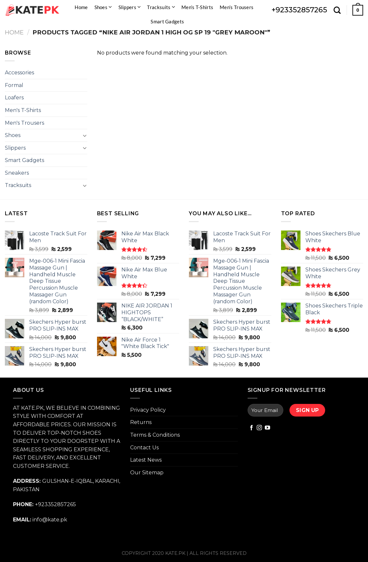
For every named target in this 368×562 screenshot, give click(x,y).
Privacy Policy (148, 410)
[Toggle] (84, 135)
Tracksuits (161, 7)
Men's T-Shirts (23, 110)
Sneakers (17, 173)
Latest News (146, 460)
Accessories (19, 72)
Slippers (129, 7)
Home (81, 7)
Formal (14, 85)
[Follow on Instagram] (259, 428)
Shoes (103, 7)
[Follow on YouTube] (267, 428)
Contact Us (144, 447)
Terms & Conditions (155, 435)
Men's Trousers (24, 123)
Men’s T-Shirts (197, 7)
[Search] (337, 10)
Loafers (14, 97)
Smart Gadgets (167, 21)
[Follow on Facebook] (251, 428)
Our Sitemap (147, 472)
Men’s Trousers (236, 7)
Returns (141, 422)
